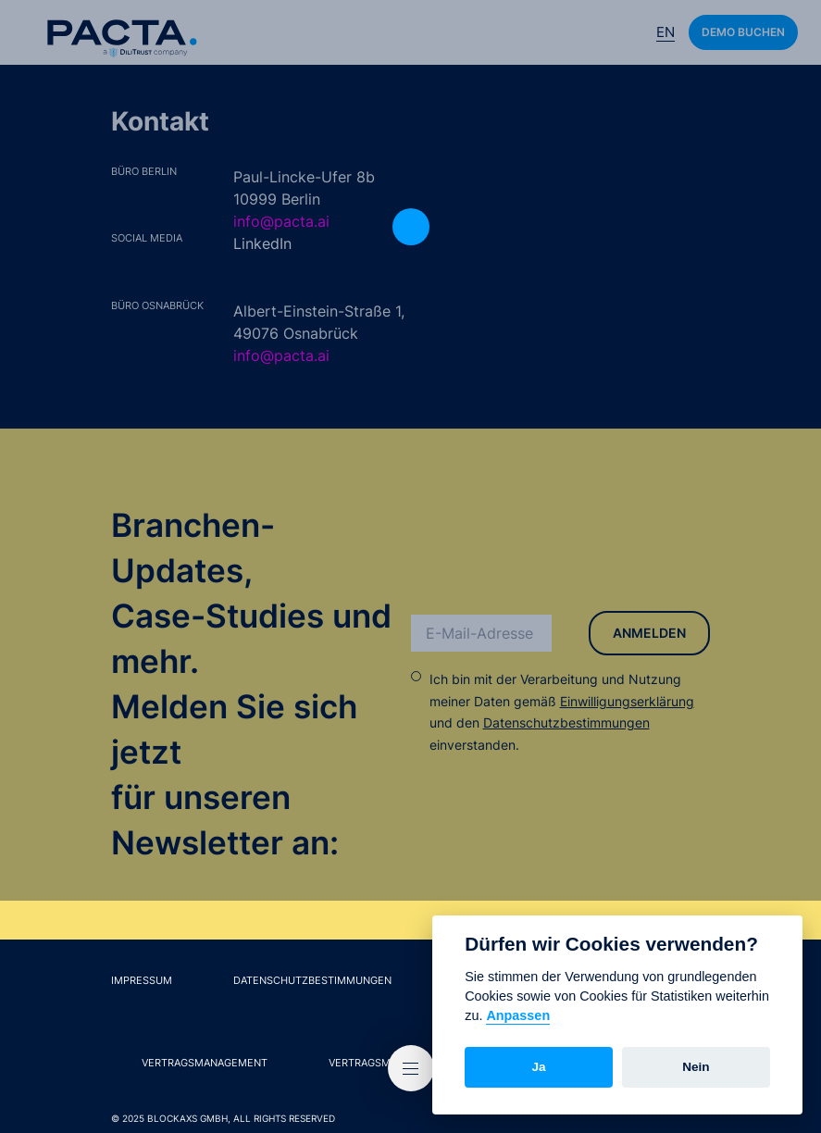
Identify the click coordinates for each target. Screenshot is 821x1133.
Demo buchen (743, 32)
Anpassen (519, 1015)
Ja (539, 1067)
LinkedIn (262, 243)
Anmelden (649, 633)
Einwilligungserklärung (627, 701)
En (665, 32)
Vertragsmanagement (204, 1062)
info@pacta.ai (281, 221)
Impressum (141, 980)
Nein (695, 1067)
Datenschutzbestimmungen (566, 722)
